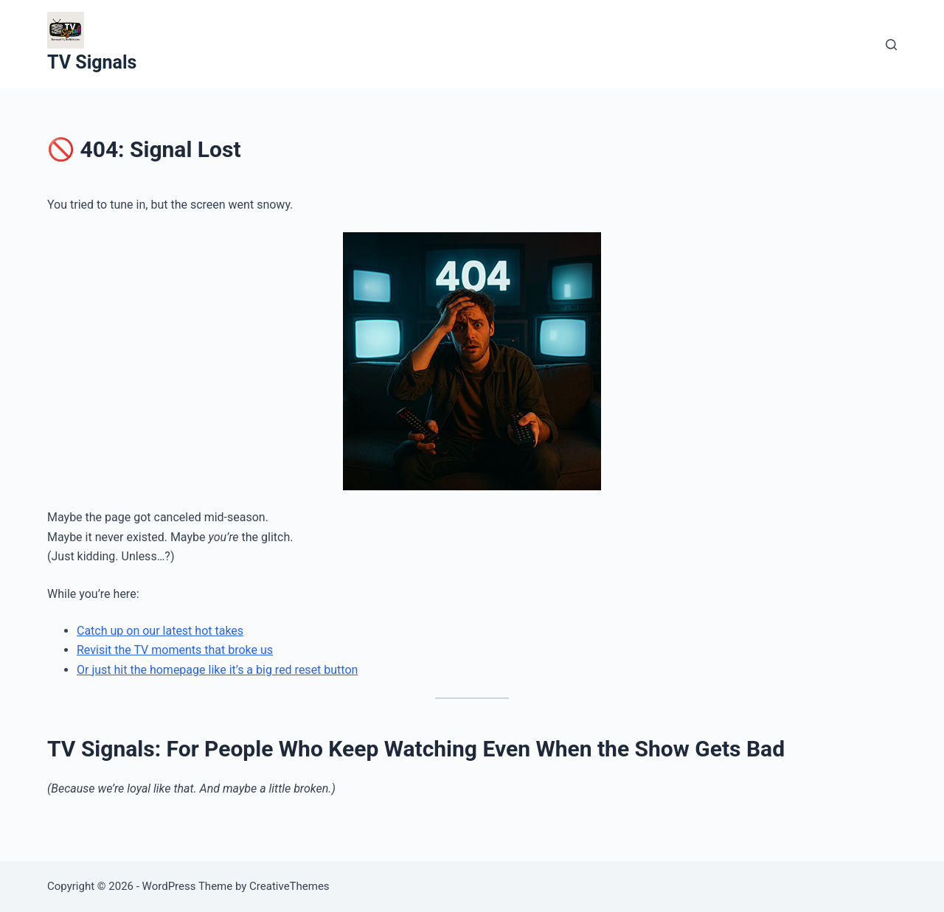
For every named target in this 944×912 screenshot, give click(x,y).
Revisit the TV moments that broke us (175, 650)
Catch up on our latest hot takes (160, 631)
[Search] (891, 44)
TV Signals (91, 62)
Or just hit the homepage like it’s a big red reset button (217, 670)
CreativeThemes (289, 886)
